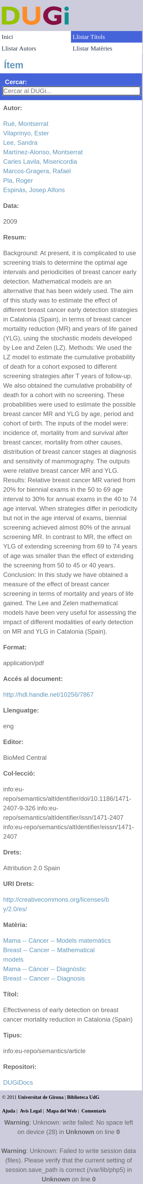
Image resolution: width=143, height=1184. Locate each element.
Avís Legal (31, 1111)
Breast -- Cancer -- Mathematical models (49, 954)
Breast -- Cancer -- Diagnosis (44, 978)
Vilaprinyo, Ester (26, 133)
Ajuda (8, 1111)
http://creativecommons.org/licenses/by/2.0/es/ (56, 904)
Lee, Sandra (20, 142)
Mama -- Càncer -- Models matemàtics (57, 940)
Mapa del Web (61, 1111)
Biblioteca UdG (83, 1097)
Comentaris (93, 1111)
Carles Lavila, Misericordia (40, 161)
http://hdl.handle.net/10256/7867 (48, 694)
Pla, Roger (18, 180)
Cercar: (16, 81)
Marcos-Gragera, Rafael (37, 171)
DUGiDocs (18, 1082)
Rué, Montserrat (25, 123)
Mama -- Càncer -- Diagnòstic (44, 968)
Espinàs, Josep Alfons (34, 189)
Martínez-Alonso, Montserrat (43, 152)
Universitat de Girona (41, 1097)
